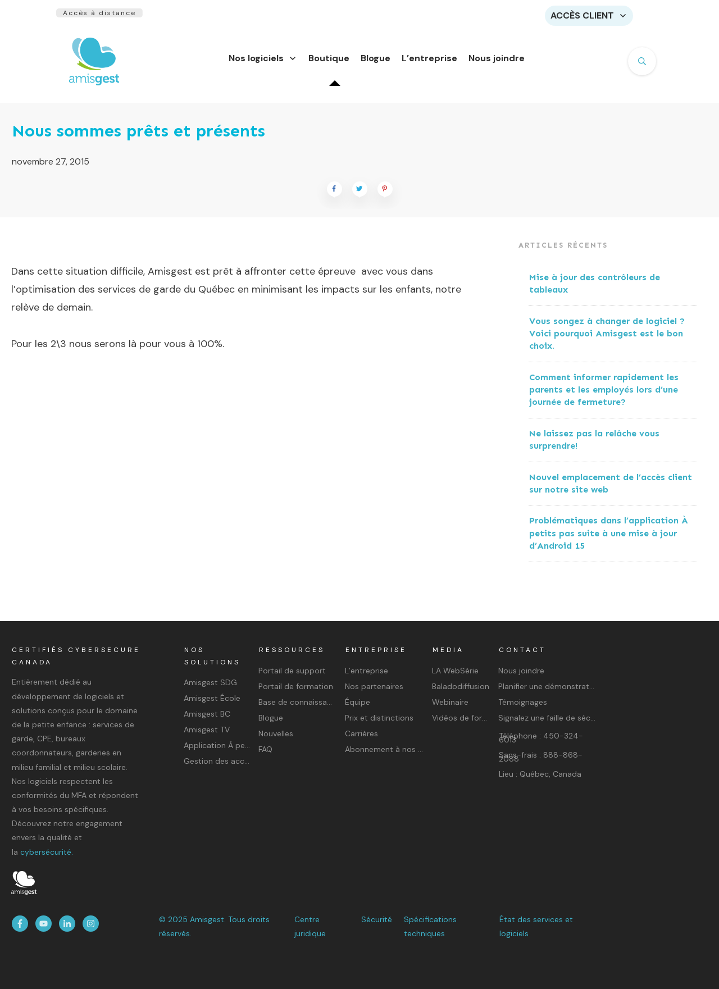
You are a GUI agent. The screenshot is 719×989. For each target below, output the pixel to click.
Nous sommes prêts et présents (138, 137)
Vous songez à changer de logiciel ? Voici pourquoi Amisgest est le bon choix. (607, 340)
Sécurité (376, 919)
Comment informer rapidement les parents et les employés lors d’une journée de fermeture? (604, 396)
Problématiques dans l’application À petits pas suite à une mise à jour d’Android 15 (608, 540)
